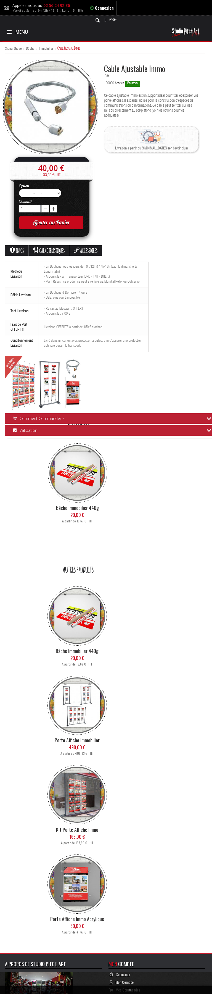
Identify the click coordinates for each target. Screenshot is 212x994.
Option (24, 185)
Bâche (30, 48)
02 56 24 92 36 (56, 5)
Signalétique (13, 48)
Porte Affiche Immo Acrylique (77, 919)
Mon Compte (121, 982)
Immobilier (46, 48)
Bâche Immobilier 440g (77, 508)
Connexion (102, 8)
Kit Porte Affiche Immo (77, 830)
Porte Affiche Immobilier (77, 740)
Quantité (25, 201)
